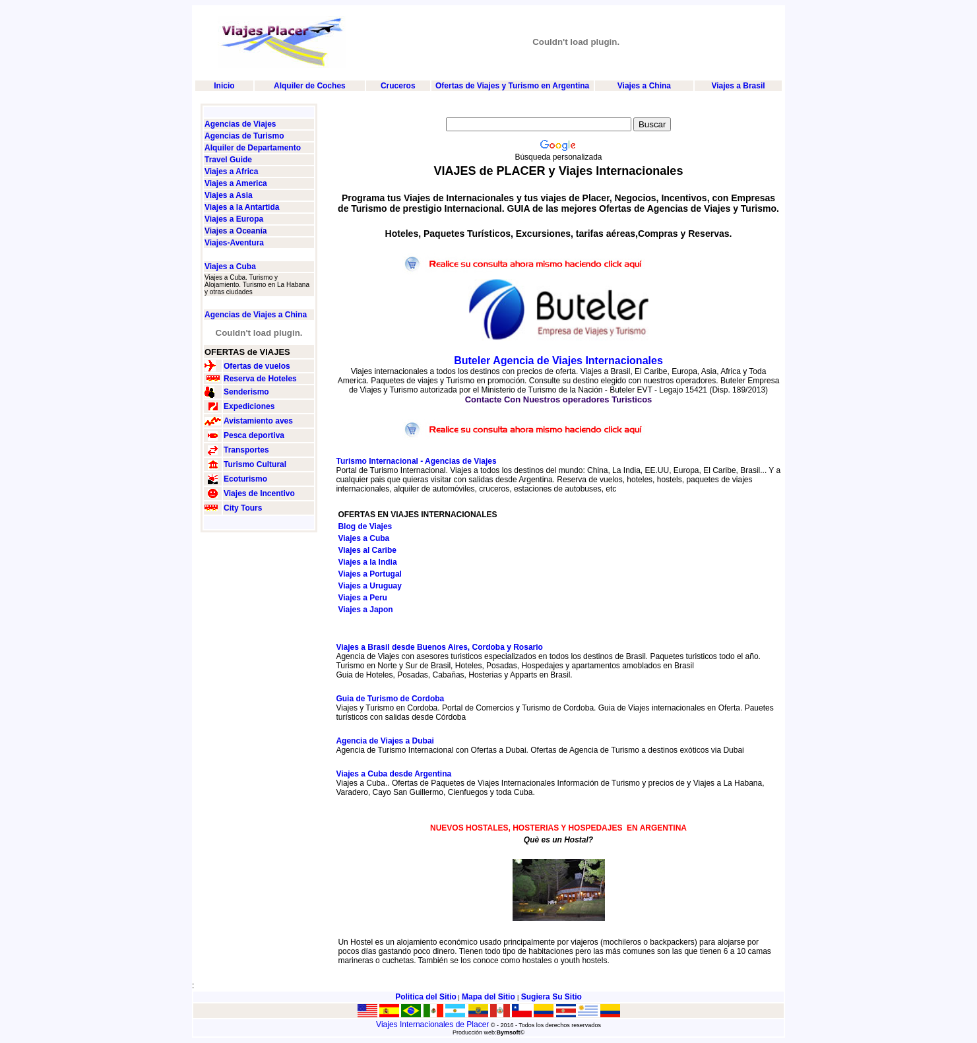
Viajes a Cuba (230, 266)
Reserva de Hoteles (260, 378)
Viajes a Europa (234, 219)
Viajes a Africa (231, 171)
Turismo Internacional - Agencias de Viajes (416, 461)
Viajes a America (236, 183)
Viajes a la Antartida (242, 207)
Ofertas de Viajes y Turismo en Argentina (512, 85)
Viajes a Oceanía (236, 231)
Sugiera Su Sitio (551, 996)
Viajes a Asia (229, 195)
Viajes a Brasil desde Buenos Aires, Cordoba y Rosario (439, 647)
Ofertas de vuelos (257, 366)
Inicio (224, 85)
